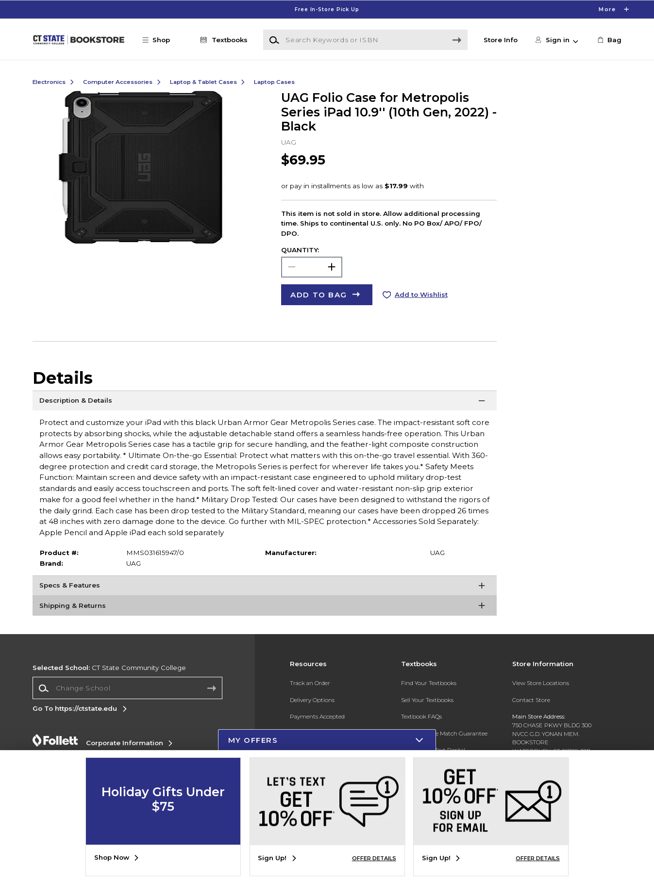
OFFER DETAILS (374, 858)
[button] (161, 40)
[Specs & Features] (265, 587)
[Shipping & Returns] (265, 607)
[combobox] (127, 688)
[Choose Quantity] (312, 267)
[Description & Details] (265, 402)
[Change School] (127, 688)
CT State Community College (109, 667)
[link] (608, 40)
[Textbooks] (222, 40)
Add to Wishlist (421, 294)
